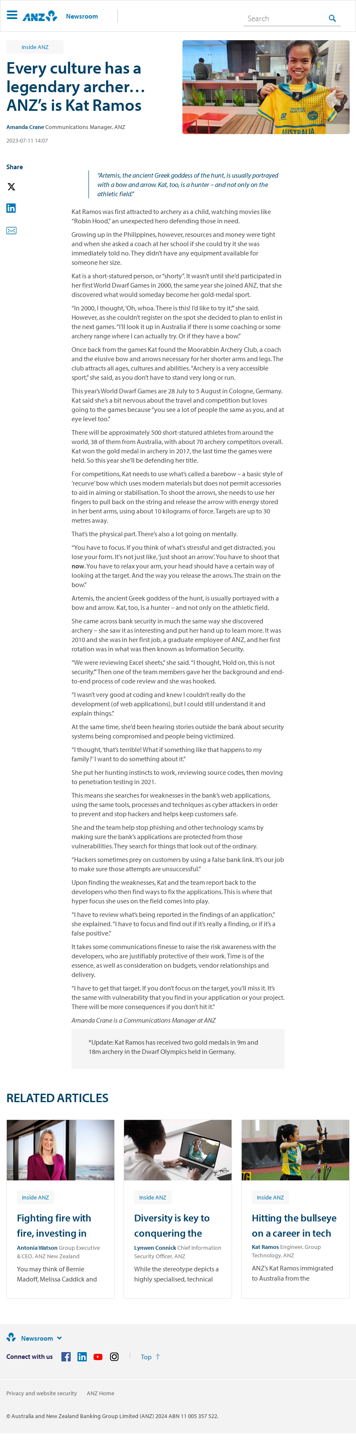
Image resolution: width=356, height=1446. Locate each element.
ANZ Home (100, 1393)
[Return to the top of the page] (150, 1356)
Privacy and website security (41, 1393)
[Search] (292, 18)
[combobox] (292, 18)
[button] (12, 16)
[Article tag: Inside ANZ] (35, 1197)
